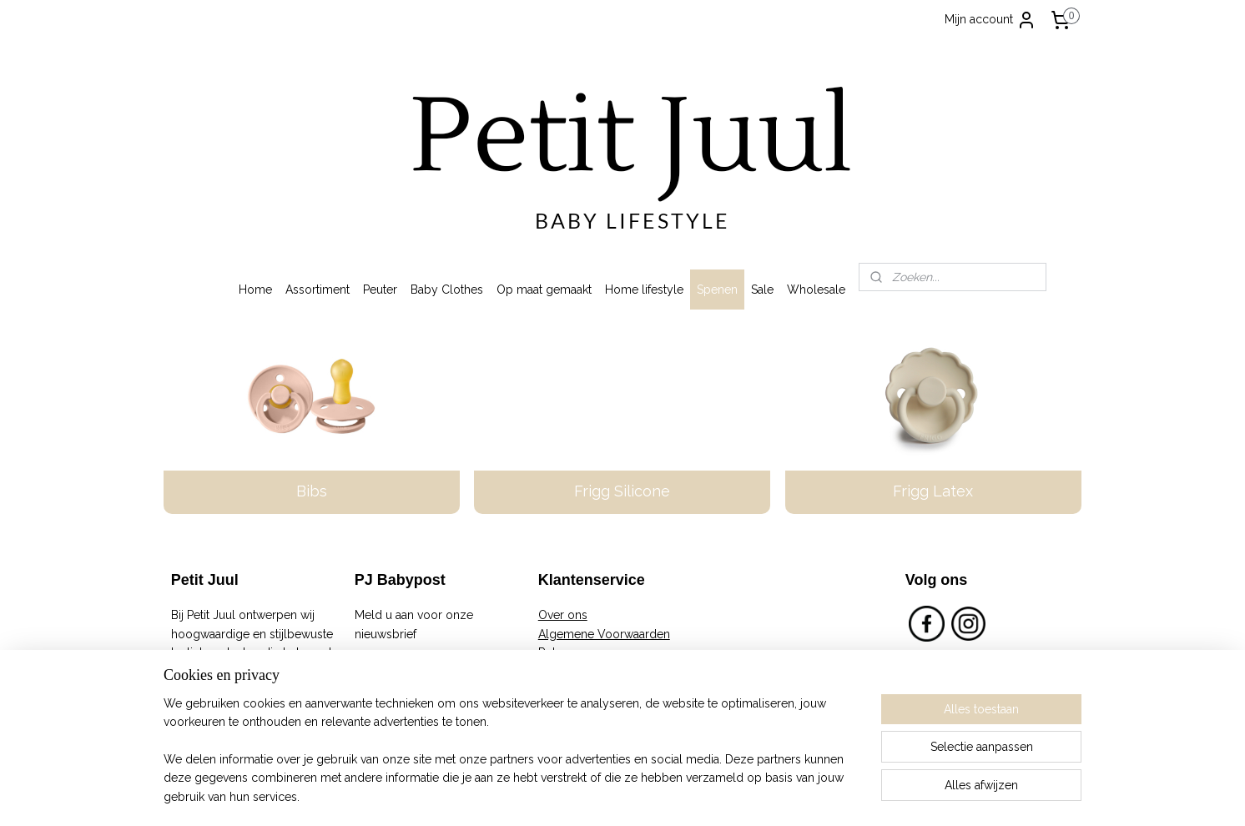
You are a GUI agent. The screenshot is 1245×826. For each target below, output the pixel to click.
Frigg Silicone (622, 491)
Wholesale (816, 289)
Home (255, 289)
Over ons (562, 615)
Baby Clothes (447, 289)
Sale (762, 289)
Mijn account (990, 20)
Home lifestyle (644, 289)
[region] (512, 760)
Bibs (311, 491)
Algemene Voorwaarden (604, 634)
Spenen (717, 289)
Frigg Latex (934, 491)
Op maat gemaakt (544, 289)
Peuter (380, 289)
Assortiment (317, 289)
